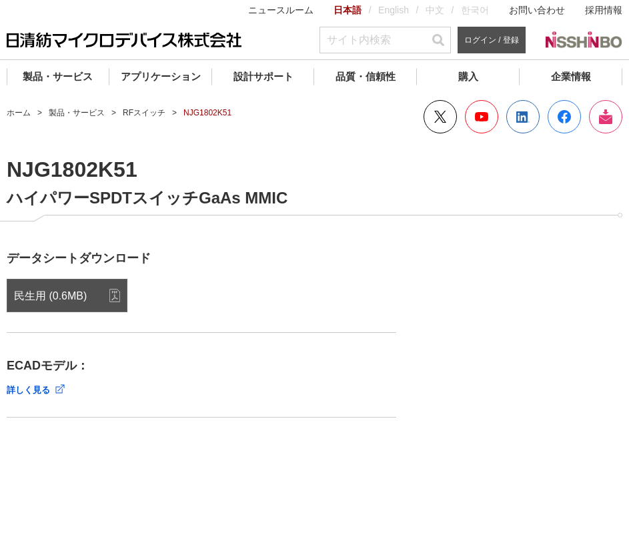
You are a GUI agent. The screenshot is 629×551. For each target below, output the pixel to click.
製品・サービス (58, 76)
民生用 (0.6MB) (50, 296)
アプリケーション (161, 76)
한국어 (475, 10)
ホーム (19, 112)
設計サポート (263, 76)
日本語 (348, 10)
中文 (435, 10)
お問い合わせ (537, 10)
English (393, 10)
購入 (468, 76)
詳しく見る (28, 390)
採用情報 (603, 10)
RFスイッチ (144, 112)
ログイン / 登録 (491, 40)
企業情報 (571, 76)
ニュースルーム (280, 10)
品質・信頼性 (366, 76)
